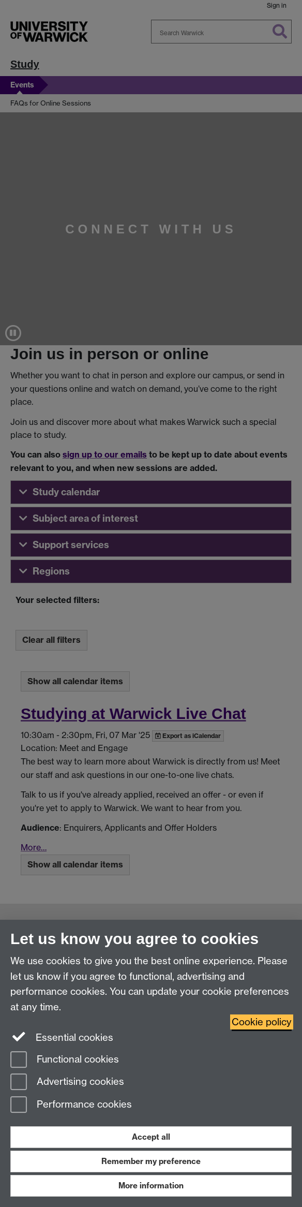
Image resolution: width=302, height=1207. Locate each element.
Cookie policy (262, 1022)
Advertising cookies (67, 1082)
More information (151, 1185)
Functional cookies (64, 1060)
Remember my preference (151, 1161)
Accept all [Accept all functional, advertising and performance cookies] (151, 1137)
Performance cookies (71, 1105)
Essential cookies (61, 1036)
